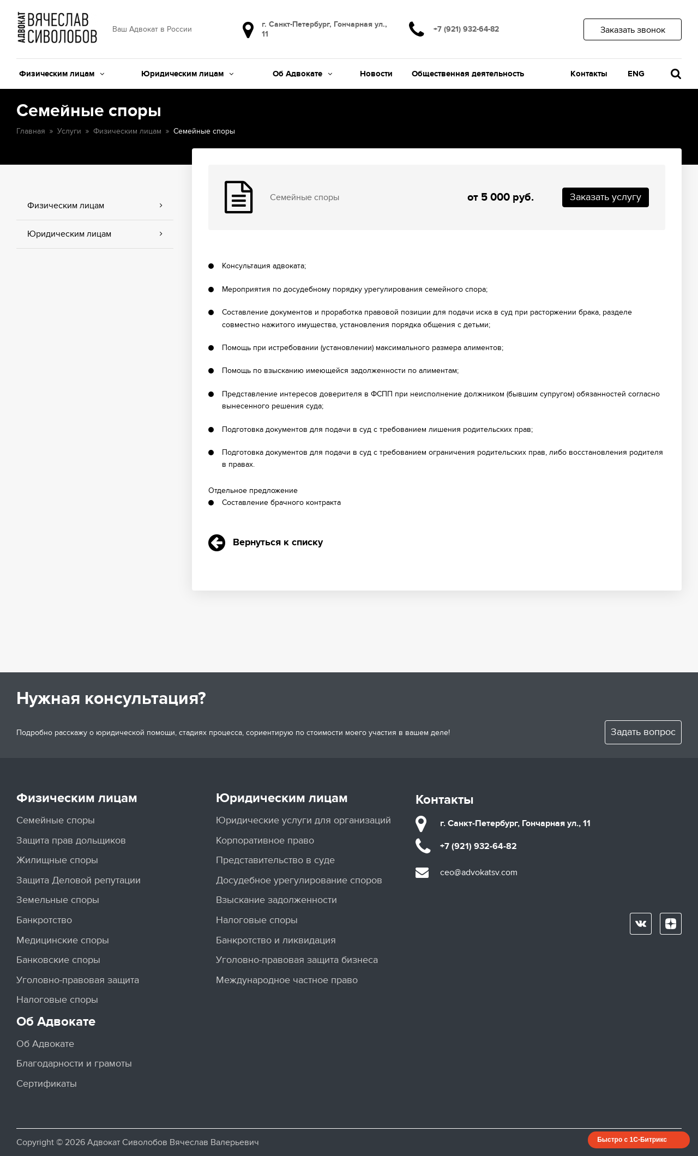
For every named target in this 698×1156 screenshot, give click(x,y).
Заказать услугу (605, 197)
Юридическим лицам (187, 74)
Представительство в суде (275, 860)
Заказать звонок (632, 30)
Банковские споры (58, 960)
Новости (376, 74)
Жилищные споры (57, 860)
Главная (30, 131)
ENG (636, 74)
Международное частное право (287, 980)
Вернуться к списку (265, 542)
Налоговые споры (57, 1000)
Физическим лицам (61, 74)
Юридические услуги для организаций (303, 820)
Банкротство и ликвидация (276, 940)
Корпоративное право (265, 840)
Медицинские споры (62, 940)
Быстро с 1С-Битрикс (632, 1139)
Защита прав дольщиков (71, 840)
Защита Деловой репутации (78, 880)
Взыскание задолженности (276, 900)
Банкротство (44, 920)
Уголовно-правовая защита (77, 980)
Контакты (588, 74)
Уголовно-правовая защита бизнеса (297, 960)
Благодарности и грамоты (74, 1063)
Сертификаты (46, 1083)
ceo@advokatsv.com (479, 872)
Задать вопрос (643, 732)
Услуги (69, 131)
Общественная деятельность (468, 74)
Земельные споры (57, 900)
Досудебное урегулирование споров (299, 880)
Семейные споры (55, 820)
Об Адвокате (302, 74)
